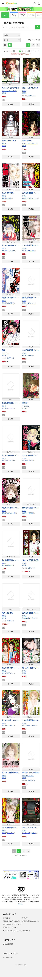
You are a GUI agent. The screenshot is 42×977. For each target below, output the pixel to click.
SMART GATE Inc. (28, 776)
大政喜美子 (5, 250)
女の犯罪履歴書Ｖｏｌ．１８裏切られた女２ (31, 350)
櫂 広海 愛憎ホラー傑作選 (31, 668)
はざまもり (31, 303)
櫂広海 (4, 93)
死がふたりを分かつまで (10, 88)
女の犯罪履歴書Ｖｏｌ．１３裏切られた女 (31, 245)
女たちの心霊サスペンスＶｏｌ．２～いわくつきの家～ (10, 508)
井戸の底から (27, 140)
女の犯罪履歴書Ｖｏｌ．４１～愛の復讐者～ (10, 560)
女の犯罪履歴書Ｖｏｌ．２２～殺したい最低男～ (10, 403)
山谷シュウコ (33, 198)
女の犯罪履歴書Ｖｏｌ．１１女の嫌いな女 (31, 193)
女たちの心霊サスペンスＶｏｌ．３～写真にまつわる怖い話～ (31, 508)
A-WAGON (25, 406)
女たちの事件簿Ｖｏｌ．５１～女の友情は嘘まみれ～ (10, 668)
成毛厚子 (25, 460)
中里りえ (33, 618)
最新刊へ (32, 96)
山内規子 (25, 198)
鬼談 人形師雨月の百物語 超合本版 (31, 560)
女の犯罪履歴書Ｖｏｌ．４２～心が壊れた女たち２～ (31, 613)
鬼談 (3, 350)
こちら (20, 904)
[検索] (37, 27)
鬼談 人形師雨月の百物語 (31, 88)
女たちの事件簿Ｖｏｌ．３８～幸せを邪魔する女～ (10, 455)
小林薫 (4, 198)
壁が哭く (25, 403)
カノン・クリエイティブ (9, 91)
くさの (34, 833)
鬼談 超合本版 (7, 613)
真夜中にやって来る (9, 140)
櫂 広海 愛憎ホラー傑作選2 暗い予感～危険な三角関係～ (11, 773)
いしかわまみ (26, 725)
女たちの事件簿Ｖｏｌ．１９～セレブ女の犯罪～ (10, 298)
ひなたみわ (10, 833)
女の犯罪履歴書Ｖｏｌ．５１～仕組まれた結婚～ (10, 828)
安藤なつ (9, 565)
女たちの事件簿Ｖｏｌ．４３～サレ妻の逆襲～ (31, 455)
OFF (36, 51)
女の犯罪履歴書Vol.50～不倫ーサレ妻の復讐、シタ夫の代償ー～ (31, 720)
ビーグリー (5, 353)
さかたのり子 (11, 513)
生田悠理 (30, 355)
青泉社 (24, 91)
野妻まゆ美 (31, 250)
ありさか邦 (10, 408)
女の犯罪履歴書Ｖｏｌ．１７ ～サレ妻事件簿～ (31, 298)
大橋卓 (4, 303)
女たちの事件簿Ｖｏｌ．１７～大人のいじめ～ (10, 245)
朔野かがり (10, 673)
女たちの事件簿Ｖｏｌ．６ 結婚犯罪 (10, 193)
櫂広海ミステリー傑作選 (31, 773)
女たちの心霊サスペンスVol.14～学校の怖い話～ (31, 828)
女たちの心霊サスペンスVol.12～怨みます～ (10, 720)
